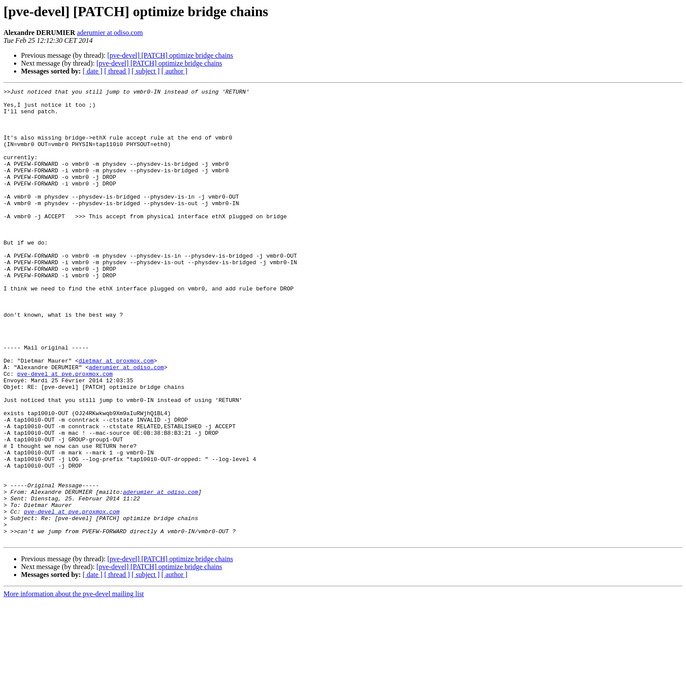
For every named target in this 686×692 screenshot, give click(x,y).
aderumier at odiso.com (110, 32)
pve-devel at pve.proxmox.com (64, 431)
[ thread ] (117, 71)
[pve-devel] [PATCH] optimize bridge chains (170, 55)
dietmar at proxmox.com (116, 415)
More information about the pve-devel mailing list (74, 684)
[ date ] (92, 71)
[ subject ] (146, 71)
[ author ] (174, 71)
